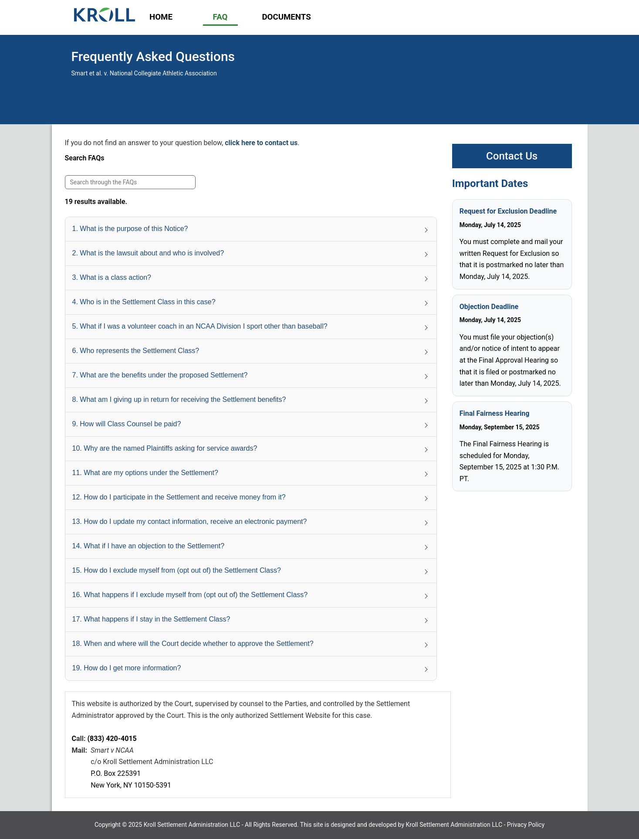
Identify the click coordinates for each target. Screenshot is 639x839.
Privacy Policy (525, 824)
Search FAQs (85, 158)
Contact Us (512, 156)
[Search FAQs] (130, 182)
